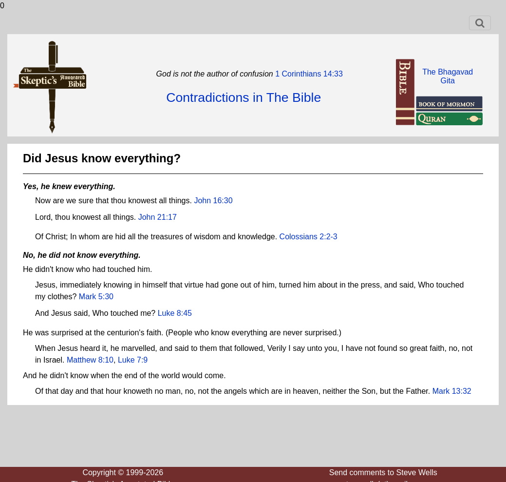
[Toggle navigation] (480, 23)
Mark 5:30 (96, 296)
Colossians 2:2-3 (308, 236)
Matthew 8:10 (90, 360)
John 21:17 (157, 217)
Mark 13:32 (451, 391)
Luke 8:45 (175, 313)
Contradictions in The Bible (243, 97)
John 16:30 (213, 200)
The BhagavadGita (447, 76)
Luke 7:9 (133, 360)
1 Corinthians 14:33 (308, 74)
